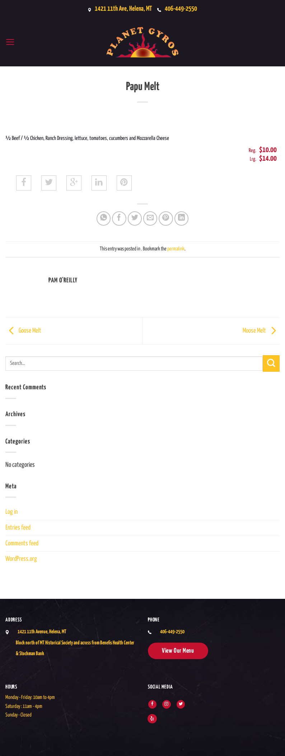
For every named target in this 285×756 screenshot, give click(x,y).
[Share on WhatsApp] (104, 218)
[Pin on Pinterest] (166, 218)
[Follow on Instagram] (166, 704)
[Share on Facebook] (119, 218)
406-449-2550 (182, 9)
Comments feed (21, 543)
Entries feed (18, 528)
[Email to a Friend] (150, 218)
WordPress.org (21, 559)
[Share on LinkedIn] (181, 218)
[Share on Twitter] (135, 218)
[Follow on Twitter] (181, 704)
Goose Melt (23, 331)
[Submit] (271, 363)
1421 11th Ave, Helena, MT (121, 9)
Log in (11, 512)
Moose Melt (261, 331)
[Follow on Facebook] (152, 704)
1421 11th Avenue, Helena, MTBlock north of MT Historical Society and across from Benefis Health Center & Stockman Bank (75, 642)
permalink (175, 249)
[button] (10, 42)
